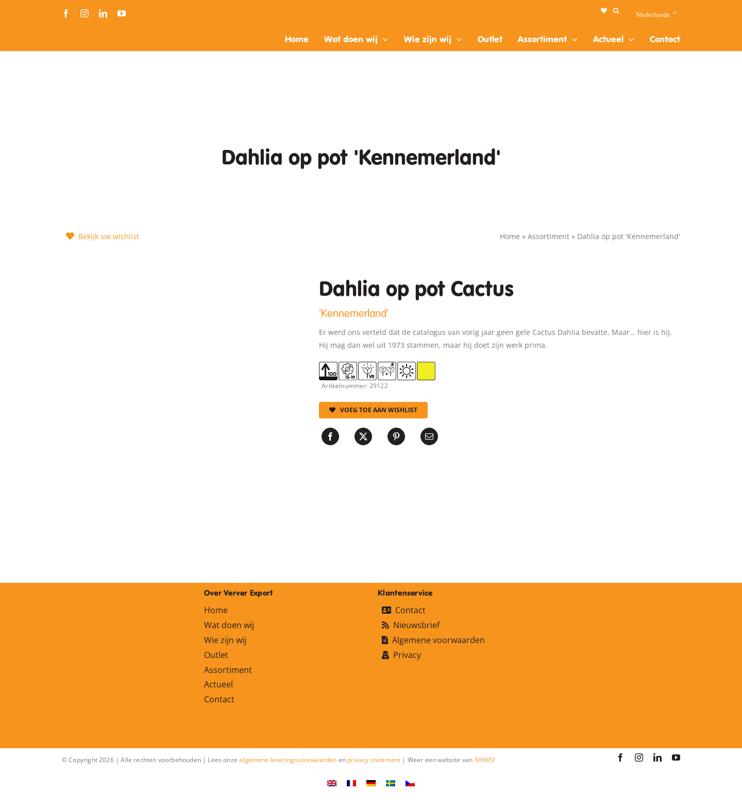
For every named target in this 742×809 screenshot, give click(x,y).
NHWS (484, 759)
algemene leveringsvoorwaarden (287, 759)
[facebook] (66, 13)
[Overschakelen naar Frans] (351, 783)
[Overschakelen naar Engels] (332, 783)
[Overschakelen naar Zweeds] (390, 783)
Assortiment (548, 236)
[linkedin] (103, 13)
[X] (363, 436)
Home (510, 236)
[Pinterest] (396, 436)
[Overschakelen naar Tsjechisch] (410, 783)
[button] (616, 11)
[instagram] (84, 13)
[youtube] (121, 13)
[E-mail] (429, 436)
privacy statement (373, 759)
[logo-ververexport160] (82, 30)
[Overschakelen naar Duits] (371, 783)
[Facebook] (330, 436)
